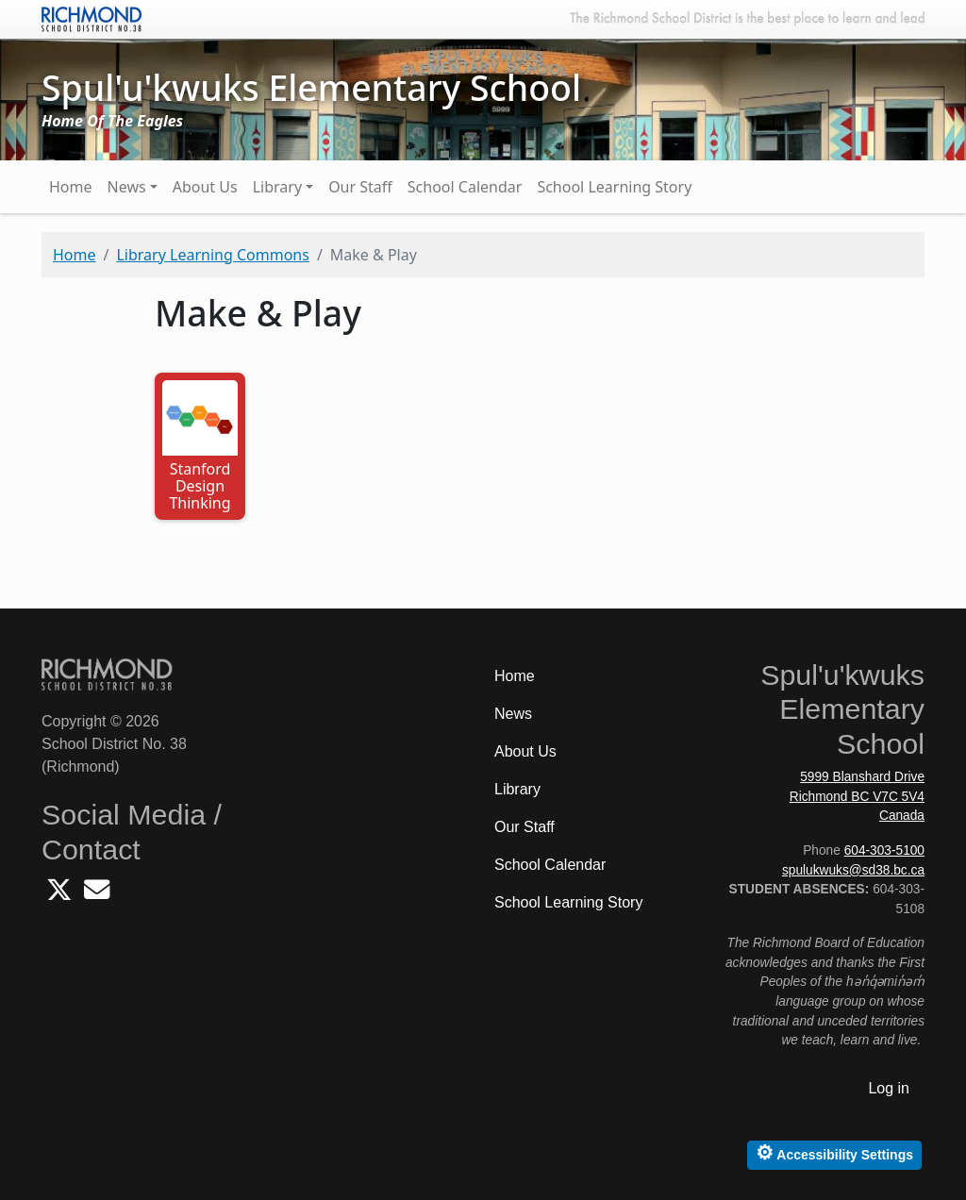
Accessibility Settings (834, 1152)
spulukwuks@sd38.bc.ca (853, 870)
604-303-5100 (884, 850)
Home (70, 186)
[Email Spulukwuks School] (96, 895)
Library (277, 186)
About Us (205, 186)
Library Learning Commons (212, 254)
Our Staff (360, 186)
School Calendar (465, 186)
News (127, 186)
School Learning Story (614, 186)
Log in (888, 1088)
